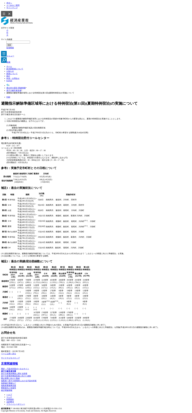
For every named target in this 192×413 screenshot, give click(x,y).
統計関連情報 (6, 390)
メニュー (7, 56)
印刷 (8, 97)
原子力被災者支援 (13, 90)
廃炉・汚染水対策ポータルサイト (15, 369)
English (9, 81)
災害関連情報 (9, 363)
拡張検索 (10, 48)
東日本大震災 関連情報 (16, 88)
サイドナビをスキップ (10, 358)
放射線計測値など (8, 383)
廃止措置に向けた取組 (10, 378)
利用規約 (10, 399)
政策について (12, 74)
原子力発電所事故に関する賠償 (14, 374)
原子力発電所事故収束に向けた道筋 (16, 376)
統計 (8, 76)
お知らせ (10, 71)
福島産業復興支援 (8, 386)
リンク (9, 397)
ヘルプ (9, 395)
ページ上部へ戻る (8, 354)
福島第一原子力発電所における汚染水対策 (19, 381)
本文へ (9, 3)
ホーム (9, 66)
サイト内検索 (6, 39)
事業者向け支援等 (8, 388)
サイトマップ (12, 8)
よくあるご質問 (12, 5)
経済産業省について (14, 69)
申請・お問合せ (12, 78)
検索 (5, 62)
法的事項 (10, 402)
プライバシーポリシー (15, 404)
